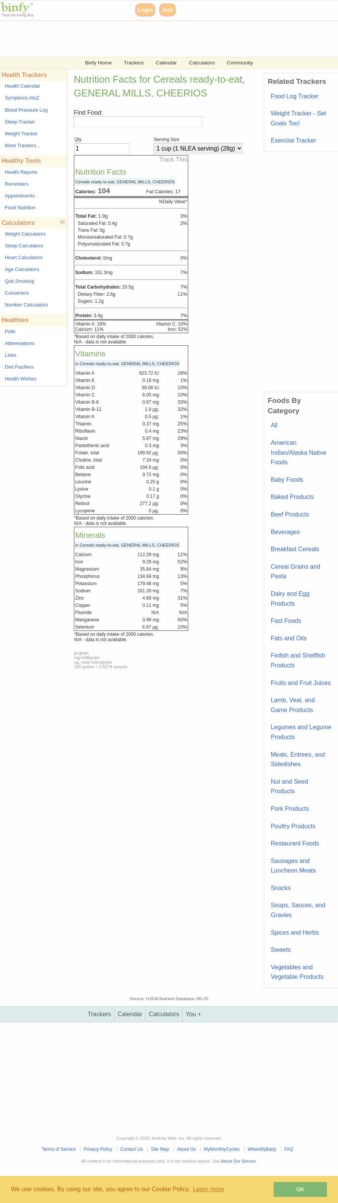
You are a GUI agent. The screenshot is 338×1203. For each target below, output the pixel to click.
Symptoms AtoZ (22, 98)
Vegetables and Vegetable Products (297, 972)
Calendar (166, 63)
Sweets (280, 949)
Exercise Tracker (293, 140)
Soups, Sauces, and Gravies (298, 910)
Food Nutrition (20, 207)
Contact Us (131, 1149)
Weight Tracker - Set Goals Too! (298, 118)
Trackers (134, 63)
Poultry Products (293, 826)
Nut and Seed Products (289, 786)
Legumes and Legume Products (301, 732)
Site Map (160, 1149)
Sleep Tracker (20, 122)
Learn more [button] (208, 1189)
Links (10, 355)
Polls (10, 331)
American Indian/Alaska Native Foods (298, 452)
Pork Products (290, 808)
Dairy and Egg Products (290, 598)
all (62, 222)
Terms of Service (59, 1149)
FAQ (288, 1149)
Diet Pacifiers (19, 367)
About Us (186, 1149)
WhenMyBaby (262, 1149)
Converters (17, 293)
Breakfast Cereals (295, 549)
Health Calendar (22, 86)
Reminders (17, 184)
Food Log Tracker (294, 96)
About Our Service (238, 1161)
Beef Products (290, 514)
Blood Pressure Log (26, 110)
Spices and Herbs (295, 932)
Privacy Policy (98, 1149)
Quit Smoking (19, 281)
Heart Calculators (24, 257)
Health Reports (21, 172)
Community (240, 63)
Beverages (285, 532)
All (274, 425)
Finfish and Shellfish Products (298, 660)
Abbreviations (20, 343)
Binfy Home (98, 63)
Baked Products (292, 497)
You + (193, 1014)
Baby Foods (287, 479)
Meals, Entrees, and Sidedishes (298, 759)
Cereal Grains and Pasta (295, 571)
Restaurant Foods (295, 843)
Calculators (202, 63)
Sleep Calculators (24, 246)
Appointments (20, 196)
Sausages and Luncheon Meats (293, 866)
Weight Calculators (25, 234)
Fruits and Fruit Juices (300, 683)
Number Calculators (26, 305)
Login (145, 10)
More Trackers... (22, 145)
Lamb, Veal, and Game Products (293, 705)
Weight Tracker (21, 133)
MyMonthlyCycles (222, 1149)
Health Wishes (21, 379)
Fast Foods (286, 621)
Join (167, 10)
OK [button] (300, 1189)
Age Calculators (22, 269)
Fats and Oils (288, 638)
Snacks (280, 888)
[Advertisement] (169, 38)
